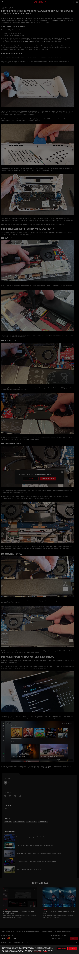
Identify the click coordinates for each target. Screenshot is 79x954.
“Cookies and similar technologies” (40, 951)
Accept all (73, 948)
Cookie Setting (62, 948)
